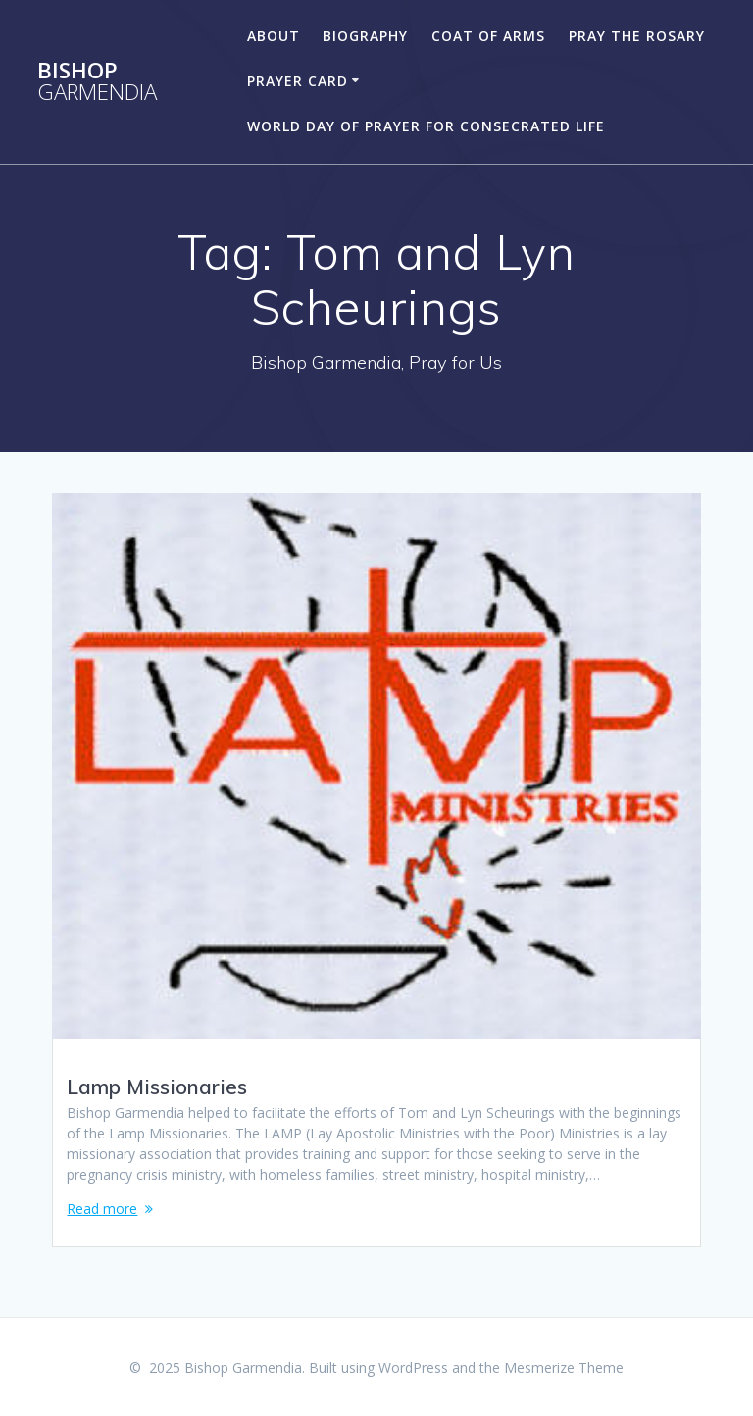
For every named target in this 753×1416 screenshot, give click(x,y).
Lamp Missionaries (157, 1086)
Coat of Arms (488, 35)
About (273, 35)
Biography (365, 35)
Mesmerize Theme (564, 1367)
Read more (102, 1208)
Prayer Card (297, 81)
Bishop (97, 82)
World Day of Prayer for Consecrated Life (426, 126)
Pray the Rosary (637, 35)
